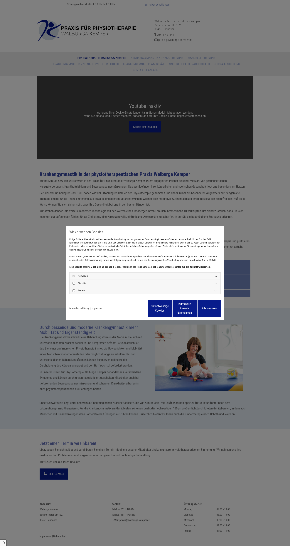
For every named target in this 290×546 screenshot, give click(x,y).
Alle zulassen (204, 308)
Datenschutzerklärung (79, 308)
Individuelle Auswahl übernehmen (169, 308)
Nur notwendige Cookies (134, 308)
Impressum (97, 308)
